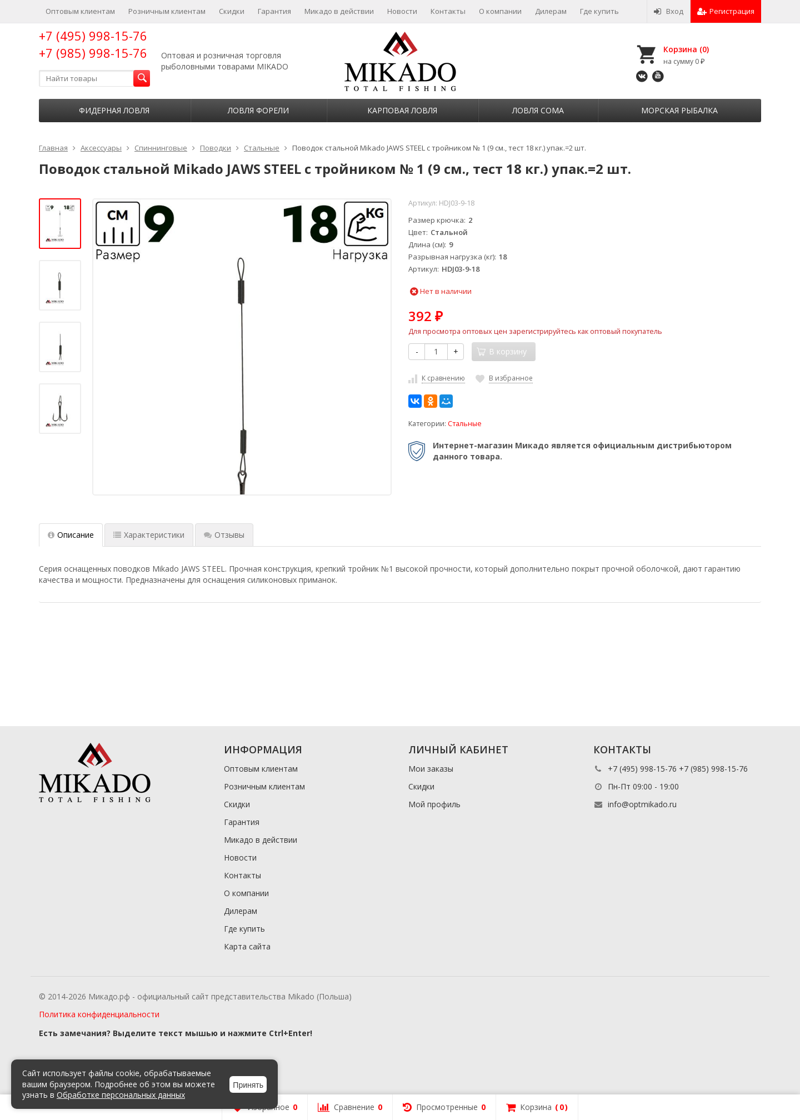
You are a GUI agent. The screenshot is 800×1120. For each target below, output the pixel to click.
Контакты (448, 11)
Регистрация (725, 11)
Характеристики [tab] (148, 534)
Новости (402, 11)
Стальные (465, 423)
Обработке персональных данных (121, 1094)
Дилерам (551, 11)
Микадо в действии (339, 11)
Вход (668, 11)
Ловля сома (538, 110)
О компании (500, 11)
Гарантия (274, 11)
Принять (248, 1085)
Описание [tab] (71, 534)
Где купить (599, 11)
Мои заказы (430, 768)
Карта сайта (247, 946)
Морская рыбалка (679, 110)
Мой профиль (434, 804)
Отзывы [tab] (224, 534)
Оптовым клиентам (80, 11)
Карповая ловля (402, 110)
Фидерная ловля (114, 110)
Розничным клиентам (167, 11)
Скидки (231, 11)
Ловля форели (258, 110)
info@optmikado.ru (642, 804)
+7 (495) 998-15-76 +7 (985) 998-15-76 (93, 44)
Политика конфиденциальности (99, 1014)
